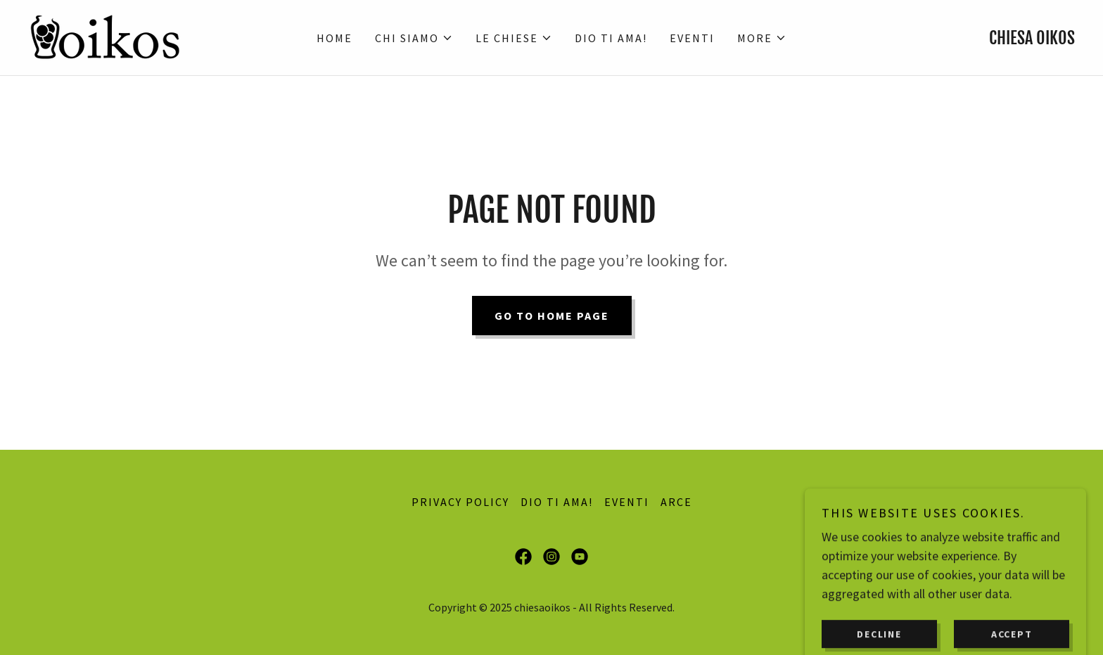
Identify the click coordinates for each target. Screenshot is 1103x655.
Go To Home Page (552, 316)
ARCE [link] (676, 502)
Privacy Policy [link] (460, 502)
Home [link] (334, 38)
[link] (104, 36)
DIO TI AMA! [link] (611, 38)
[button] (414, 38)
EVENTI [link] (692, 38)
